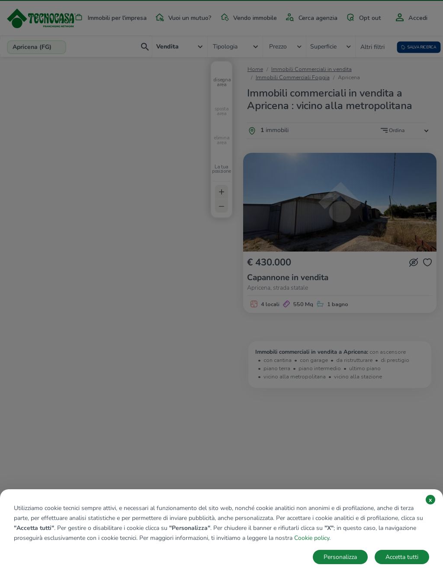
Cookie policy (311, 538)
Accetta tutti (401, 557)
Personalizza (340, 557)
